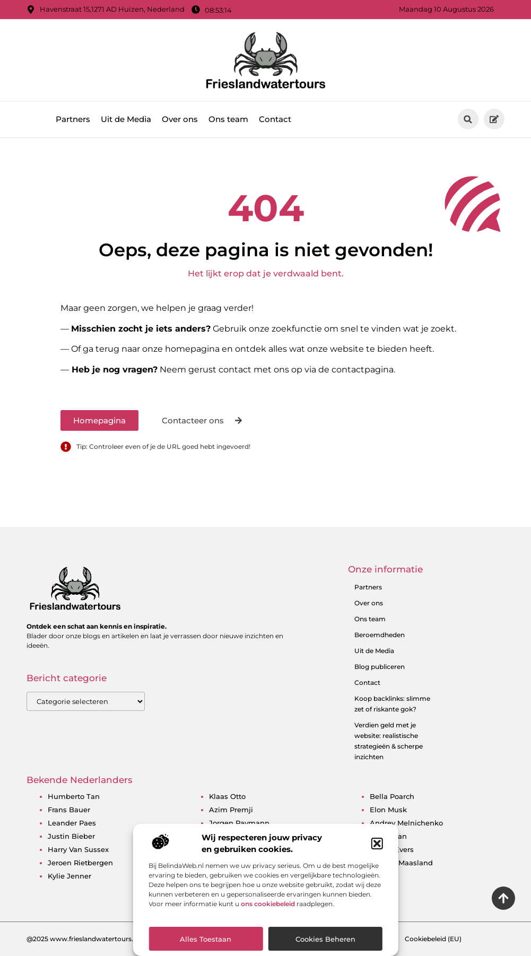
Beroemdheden (379, 635)
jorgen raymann (239, 823)
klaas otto (227, 796)
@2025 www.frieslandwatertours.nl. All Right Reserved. (114, 939)
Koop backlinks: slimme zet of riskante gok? (392, 703)
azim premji (231, 809)
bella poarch (392, 796)
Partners (73, 119)
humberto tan (74, 796)
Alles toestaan (205, 939)
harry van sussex (78, 849)
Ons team (228, 119)
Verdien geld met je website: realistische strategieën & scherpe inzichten (388, 741)
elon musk (388, 809)
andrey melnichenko (406, 823)
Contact (275, 119)
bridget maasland (401, 862)
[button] (377, 843)
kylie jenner (69, 876)
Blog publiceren (379, 667)
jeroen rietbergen (80, 862)
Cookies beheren (325, 939)
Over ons (180, 119)
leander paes (72, 823)
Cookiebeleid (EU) (433, 939)
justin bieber (71, 836)
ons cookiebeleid (268, 904)
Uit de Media (126, 119)
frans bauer (69, 809)
